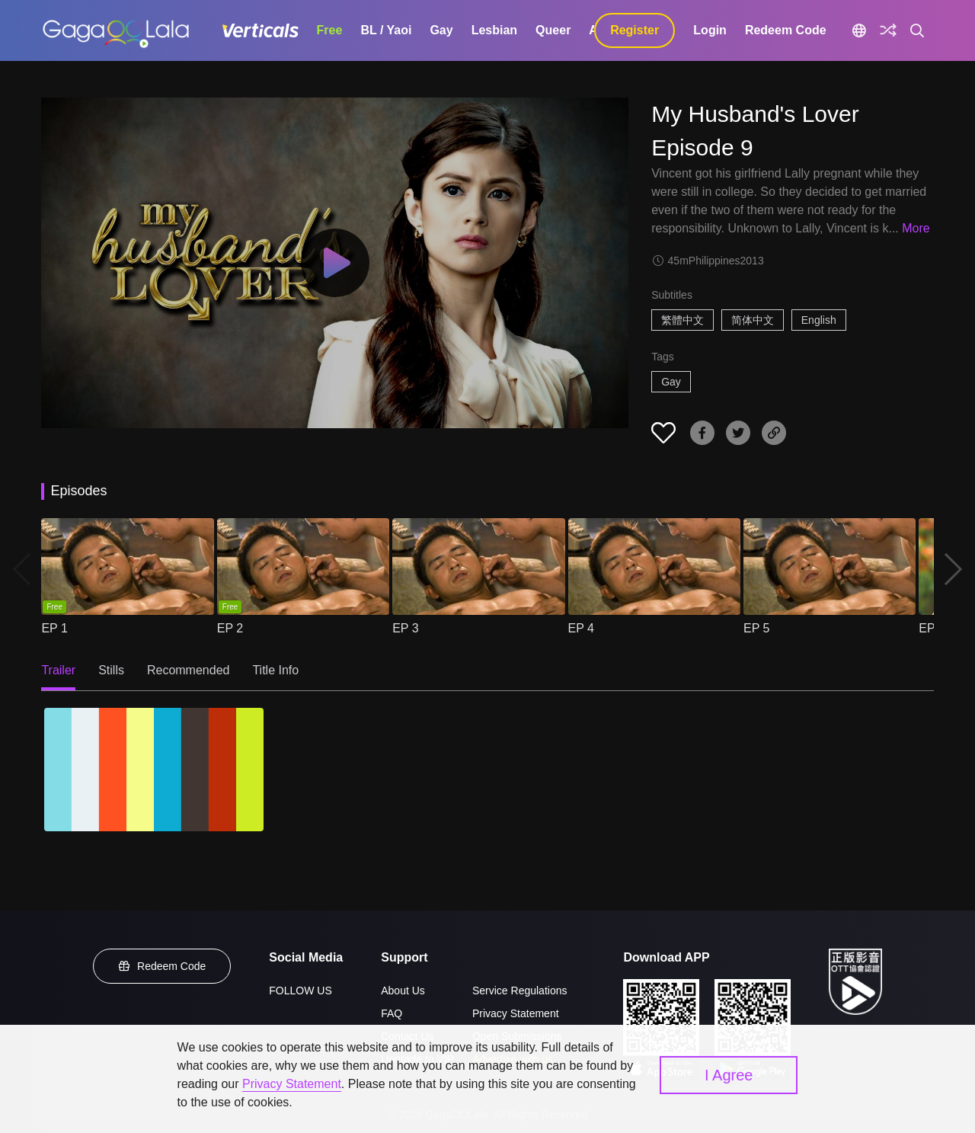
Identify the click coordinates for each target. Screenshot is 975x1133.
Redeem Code (785, 30)
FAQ (391, 1013)
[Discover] (888, 30)
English (818, 320)
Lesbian (494, 30)
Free (330, 30)
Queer (553, 30)
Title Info (275, 670)
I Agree (729, 1075)
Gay (441, 30)
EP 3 (405, 628)
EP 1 (54, 628)
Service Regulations (519, 990)
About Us (403, 990)
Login (710, 30)
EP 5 (756, 628)
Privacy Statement (515, 1013)
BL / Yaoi (385, 30)
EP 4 (581, 628)
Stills (111, 670)
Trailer (58, 670)
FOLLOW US (300, 990)
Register (634, 30)
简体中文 (752, 320)
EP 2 (230, 628)
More (915, 228)
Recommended (188, 670)
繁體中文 (682, 320)
